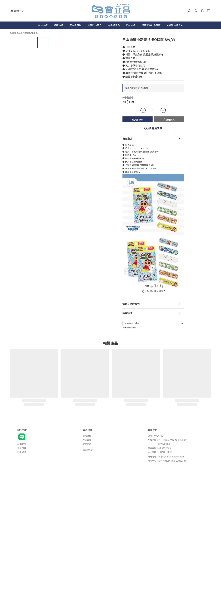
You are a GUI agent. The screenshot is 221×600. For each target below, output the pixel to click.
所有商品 (131, 25)
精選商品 (58, 25)
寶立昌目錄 (75, 25)
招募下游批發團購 (151, 25)
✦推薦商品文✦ (175, 25)
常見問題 (87, 443)
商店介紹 (43, 25)
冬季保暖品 (114, 25)
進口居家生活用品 (29, 33)
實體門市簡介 (94, 25)
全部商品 (14, 33)
